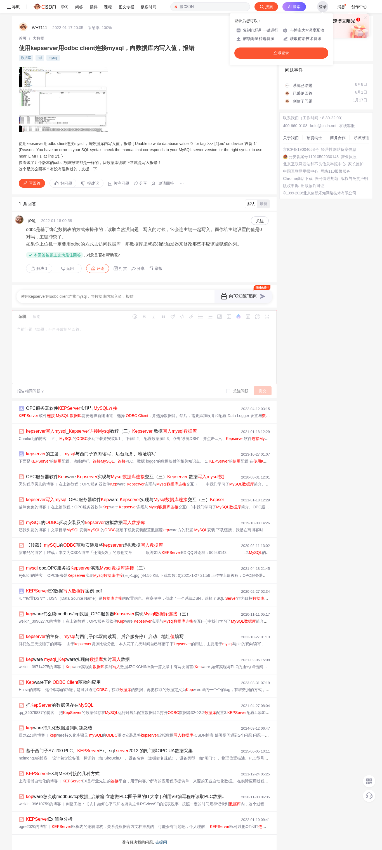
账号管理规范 (326, 178)
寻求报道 (361, 137)
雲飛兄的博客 (30, 552)
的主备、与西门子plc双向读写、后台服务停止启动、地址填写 (105, 636)
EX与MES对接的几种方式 (63, 773)
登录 (323, 6)
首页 (23, 38)
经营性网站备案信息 (338, 149)
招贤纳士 (314, 137)
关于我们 (291, 137)
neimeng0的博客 (33, 758)
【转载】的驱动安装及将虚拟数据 (94, 545)
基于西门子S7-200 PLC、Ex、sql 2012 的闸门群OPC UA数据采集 (109, 750)
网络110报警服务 (335, 171)
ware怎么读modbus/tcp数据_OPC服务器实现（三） (108, 613)
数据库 (26, 58)
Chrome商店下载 (298, 178)
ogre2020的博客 (33, 826)
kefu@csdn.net (323, 125)
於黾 (32, 220)
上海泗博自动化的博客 (38, 781)
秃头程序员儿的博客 (36, 484)
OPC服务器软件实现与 (71, 408)
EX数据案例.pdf (64, 591)
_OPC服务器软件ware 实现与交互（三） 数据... (152, 499)
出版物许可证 (312, 186)
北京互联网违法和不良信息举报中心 (314, 164)
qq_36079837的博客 (37, 712)
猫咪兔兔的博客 (32, 507)
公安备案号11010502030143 (314, 156)
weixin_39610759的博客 (40, 804)
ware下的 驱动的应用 (63, 682)
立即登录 (281, 53)
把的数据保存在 (59, 705)
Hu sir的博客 (30, 689)
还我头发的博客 (32, 530)
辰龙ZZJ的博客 (32, 735)
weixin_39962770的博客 (40, 621)
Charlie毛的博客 (33, 438)
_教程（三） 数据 (111, 431)
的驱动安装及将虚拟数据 (85, 522)
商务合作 (338, 137)
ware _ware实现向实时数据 (78, 659)
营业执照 (349, 156)
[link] (23, 38)
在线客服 (347, 125)
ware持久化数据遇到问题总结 (59, 727)
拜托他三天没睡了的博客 (40, 644)
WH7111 (39, 27)
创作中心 (359, 6)
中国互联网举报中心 (300, 171)
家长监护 (356, 164)
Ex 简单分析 (49, 819)
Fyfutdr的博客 (31, 575)
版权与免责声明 (354, 178)
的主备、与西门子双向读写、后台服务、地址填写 (91, 453)
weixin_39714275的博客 (40, 667)
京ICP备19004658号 (301, 149)
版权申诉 (291, 186)
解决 (39, 268)
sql (40, 58)
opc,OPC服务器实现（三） (86, 568)
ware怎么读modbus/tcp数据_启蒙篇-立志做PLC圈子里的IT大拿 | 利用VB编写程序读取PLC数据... (126, 796)
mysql (53, 58)
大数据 (38, 38)
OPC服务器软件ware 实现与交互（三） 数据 (129, 476)
